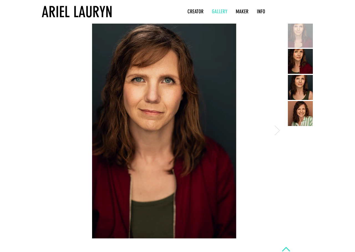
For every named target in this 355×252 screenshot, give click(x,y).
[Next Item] (277, 130)
